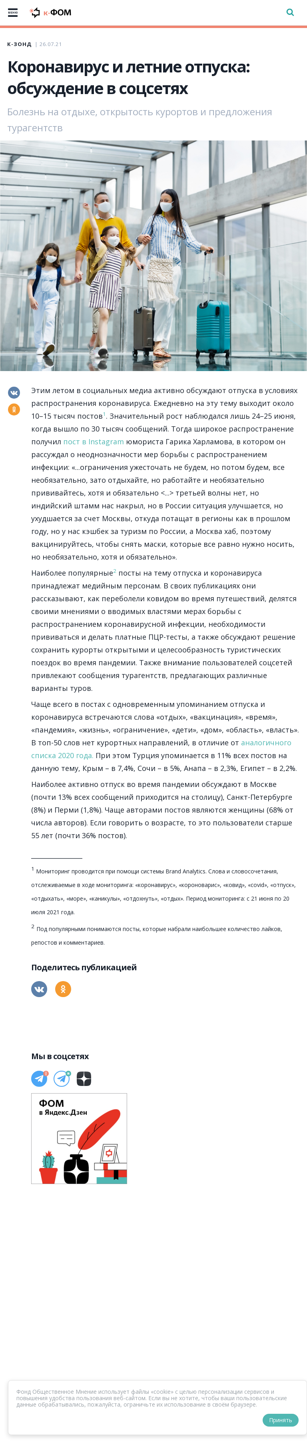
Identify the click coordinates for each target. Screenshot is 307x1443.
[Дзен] (84, 1079)
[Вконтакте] (14, 393)
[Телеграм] (39, 1079)
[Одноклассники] (14, 409)
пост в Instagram (93, 441)
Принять (280, 1420)
